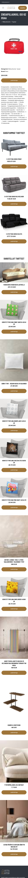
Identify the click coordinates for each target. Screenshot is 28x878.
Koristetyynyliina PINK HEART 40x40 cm (14, 500)
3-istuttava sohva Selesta (14, 234)
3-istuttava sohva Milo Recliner (14, 196)
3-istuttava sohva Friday (14, 159)
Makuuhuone (6, 22)
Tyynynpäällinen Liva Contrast (14, 785)
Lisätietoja (14, 80)
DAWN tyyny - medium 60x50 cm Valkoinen (14, 384)
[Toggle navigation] (3, 7)
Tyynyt (14, 22)
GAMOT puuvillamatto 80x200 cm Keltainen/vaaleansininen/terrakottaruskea (14, 663)
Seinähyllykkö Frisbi (14, 725)
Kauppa (22, 8)
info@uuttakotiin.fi (5, 2)
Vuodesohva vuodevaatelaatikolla (14, 285)
